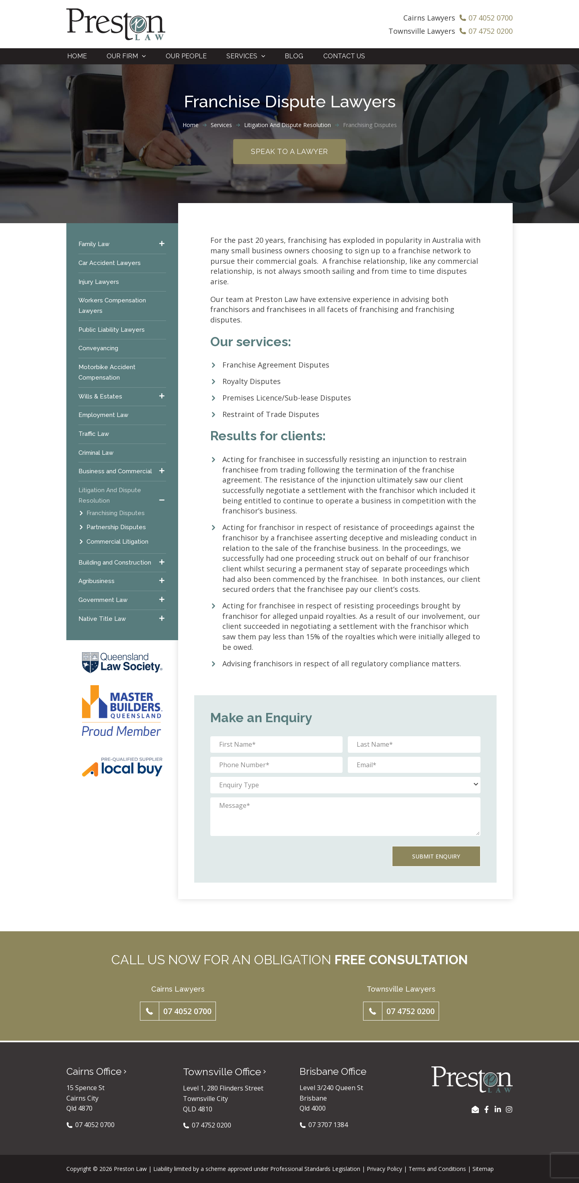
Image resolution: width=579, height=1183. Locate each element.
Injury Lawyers (98, 282)
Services (221, 125)
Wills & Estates (100, 397)
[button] (178, 1012)
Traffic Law (93, 434)
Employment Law (103, 416)
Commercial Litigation (117, 542)
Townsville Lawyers (421, 31)
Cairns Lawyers (429, 17)
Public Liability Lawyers (111, 330)
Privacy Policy (384, 1169)
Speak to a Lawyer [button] (289, 152)
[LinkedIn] (497, 1109)
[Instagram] (509, 1109)
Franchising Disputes (115, 514)
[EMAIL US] (475, 1109)
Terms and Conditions (437, 1169)
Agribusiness (96, 582)
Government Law (102, 600)
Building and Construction (114, 563)
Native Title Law (102, 619)
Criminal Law (95, 453)
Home (191, 125)
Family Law (93, 245)
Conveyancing (98, 349)
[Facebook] (486, 1109)
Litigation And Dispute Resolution (287, 125)
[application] (142, 56)
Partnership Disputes (116, 528)
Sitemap (483, 1169)
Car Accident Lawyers (109, 263)
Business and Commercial (115, 472)
